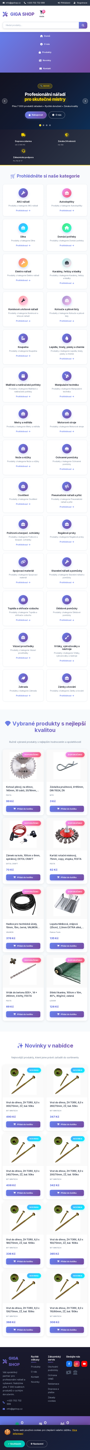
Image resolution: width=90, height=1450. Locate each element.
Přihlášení (64, 3)
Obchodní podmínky (53, 1373)
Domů (45, 36)
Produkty (45, 52)
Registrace (80, 3)
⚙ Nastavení (37, 1444)
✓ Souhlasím (14, 1444)
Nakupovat (36, 115)
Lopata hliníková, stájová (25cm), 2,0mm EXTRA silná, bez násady (66, 932)
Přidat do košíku (23, 813)
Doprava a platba (53, 1395)
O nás (45, 44)
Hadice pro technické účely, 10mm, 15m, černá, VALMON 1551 (21, 932)
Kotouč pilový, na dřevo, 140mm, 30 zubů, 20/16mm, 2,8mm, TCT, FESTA (21, 795)
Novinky (45, 60)
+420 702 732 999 (34, 3)
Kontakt (45, 68)
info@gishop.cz (12, 3)
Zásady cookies (52, 1404)
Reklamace (53, 1388)
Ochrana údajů (52, 1381)
